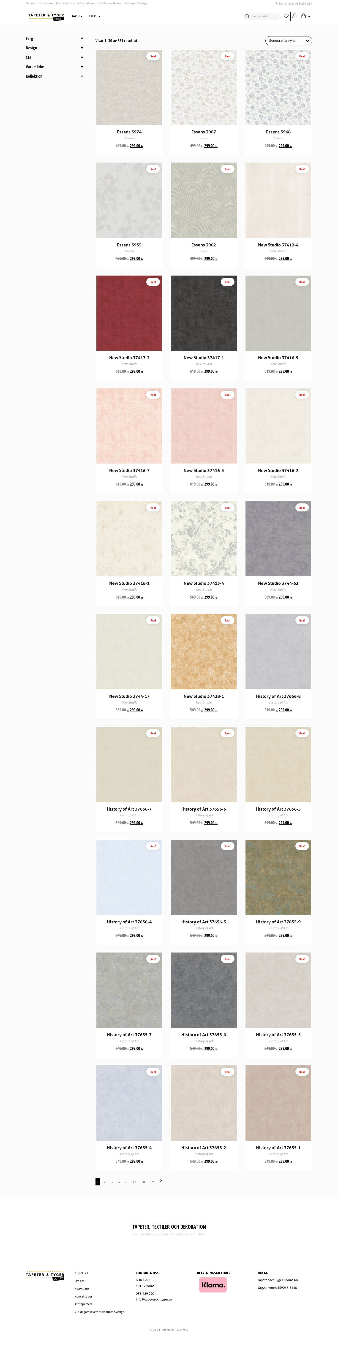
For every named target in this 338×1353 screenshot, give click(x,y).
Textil (93, 16)
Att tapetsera (86, 3)
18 (143, 1201)
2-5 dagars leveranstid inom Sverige (122, 3)
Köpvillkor (46, 3)
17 (134, 1201)
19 (152, 1201)
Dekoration (116, 16)
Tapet (76, 16)
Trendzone (171, 16)
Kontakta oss (65, 3)
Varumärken (143, 16)
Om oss (31, 3)
